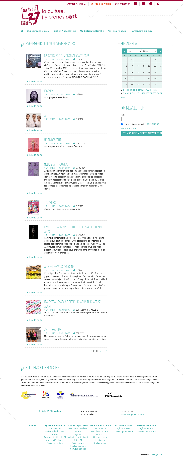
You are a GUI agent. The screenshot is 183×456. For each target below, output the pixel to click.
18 (155, 72)
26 (160, 78)
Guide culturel (78, 436)
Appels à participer (78, 439)
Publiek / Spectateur (64, 31)
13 (126, 72)
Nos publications (101, 431)
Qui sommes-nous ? (38, 31)
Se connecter (125, 3)
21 (132, 78)
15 (137, 72)
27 (126, 85)
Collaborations (101, 436)
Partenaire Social (117, 31)
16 (143, 72)
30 (126, 60)
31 (132, 60)
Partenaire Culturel (142, 31)
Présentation (55, 423)
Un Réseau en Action (101, 426)
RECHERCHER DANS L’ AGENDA (138, 89)
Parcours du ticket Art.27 (55, 428)
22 (137, 78)
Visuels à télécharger (55, 431)
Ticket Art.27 (78, 426)
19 (160, 72)
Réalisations (101, 433)
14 (132, 72)
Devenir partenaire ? (124, 426)
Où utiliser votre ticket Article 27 (78, 432)
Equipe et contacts (55, 433)
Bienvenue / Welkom (78, 423)
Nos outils (101, 428)
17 (149, 72)
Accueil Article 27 (84, 3)
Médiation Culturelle (92, 31)
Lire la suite (35, 81)
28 (132, 85)
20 (126, 78)
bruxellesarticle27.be (135, 410)
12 (160, 66)
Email (123, 110)
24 (149, 78)
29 (137, 85)
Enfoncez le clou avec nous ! (55, 426)
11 (155, 66)
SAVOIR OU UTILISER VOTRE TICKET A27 (142, 92)
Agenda (78, 428)
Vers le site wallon (106, 3)
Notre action (101, 423)
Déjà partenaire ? (124, 423)
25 (155, 78)
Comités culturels (78, 441)
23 (143, 78)
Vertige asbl (157, 450)
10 (149, 66)
